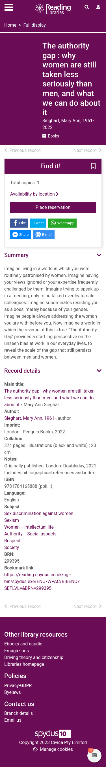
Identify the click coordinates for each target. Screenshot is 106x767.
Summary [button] (16, 255)
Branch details (18, 713)
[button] (93, 166)
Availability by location (34, 194)
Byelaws (12, 692)
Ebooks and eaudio (23, 644)
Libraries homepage (24, 664)
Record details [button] (22, 370)
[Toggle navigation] (9, 6)
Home (10, 25)
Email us (12, 720)
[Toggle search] (86, 7)
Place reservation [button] (66, 207)
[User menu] (98, 7)
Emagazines (16, 650)
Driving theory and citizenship (33, 657)
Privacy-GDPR (18, 685)
